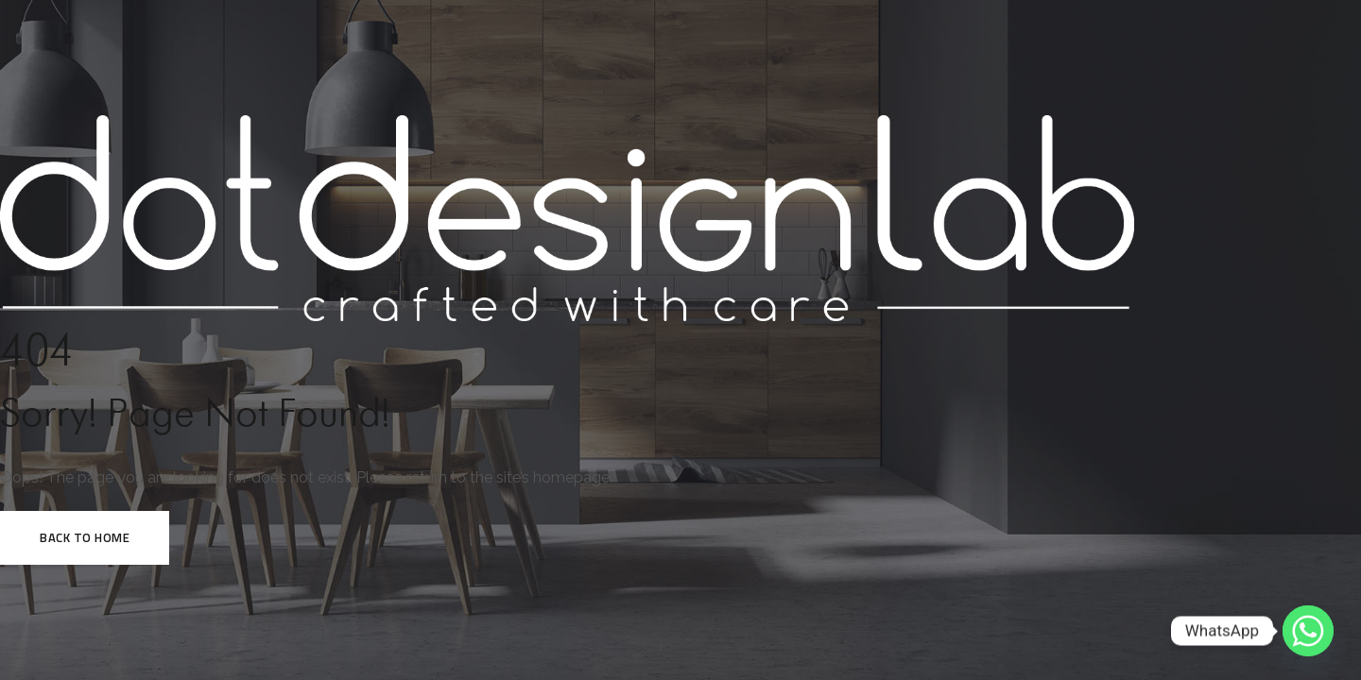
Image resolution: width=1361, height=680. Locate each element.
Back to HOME (84, 537)
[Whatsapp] (1308, 630)
